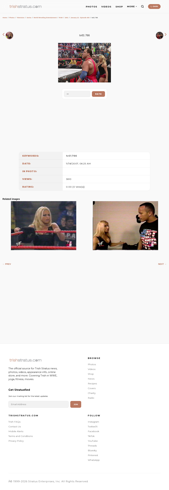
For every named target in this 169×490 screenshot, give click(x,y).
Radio (91, 398)
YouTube (93, 441)
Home (5, 17)
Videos (91, 369)
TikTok (91, 436)
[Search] (142, 6)
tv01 (68, 155)
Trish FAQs (14, 421)
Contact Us (14, 426)
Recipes (92, 383)
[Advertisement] (84, 124)
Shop (91, 374)
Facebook (93, 431)
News (91, 378)
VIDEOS (106, 6)
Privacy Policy (16, 441)
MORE (132, 6)
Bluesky (92, 450)
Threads (92, 445)
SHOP (119, 6)
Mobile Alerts (15, 431)
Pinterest (93, 455)
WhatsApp (94, 460)
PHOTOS (91, 6)
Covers (92, 388)
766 (74, 155)
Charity (92, 393)
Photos (12, 17)
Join (76, 404)
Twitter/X (93, 426)
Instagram (93, 421)
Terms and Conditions (20, 436)
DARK (154, 6)
